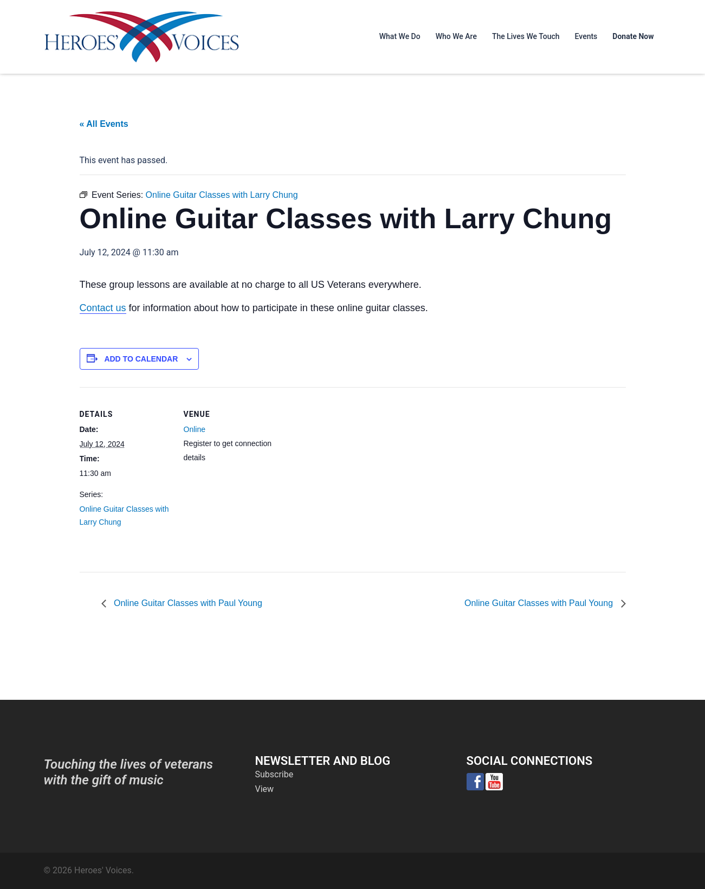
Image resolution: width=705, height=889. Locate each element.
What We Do (400, 36)
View (264, 789)
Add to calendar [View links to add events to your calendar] (141, 359)
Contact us (103, 307)
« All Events (104, 123)
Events (586, 36)
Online (194, 429)
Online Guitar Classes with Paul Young (187, 603)
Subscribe (274, 774)
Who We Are (456, 36)
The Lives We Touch (526, 36)
